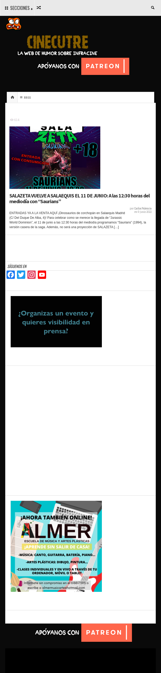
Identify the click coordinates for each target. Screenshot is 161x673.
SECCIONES (18, 8)
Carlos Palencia (143, 208)
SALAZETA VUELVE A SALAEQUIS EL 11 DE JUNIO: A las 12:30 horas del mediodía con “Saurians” (79, 198)
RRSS (25, 97)
